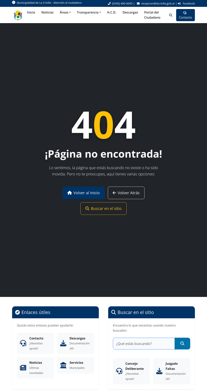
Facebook (186, 3)
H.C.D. (111, 12)
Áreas (64, 12)
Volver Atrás (126, 192)
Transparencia (87, 12)
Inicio (31, 12)
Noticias (47, 12)
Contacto (185, 15)
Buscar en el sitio (103, 208)
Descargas (130, 12)
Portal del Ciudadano (152, 15)
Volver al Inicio (83, 192)
